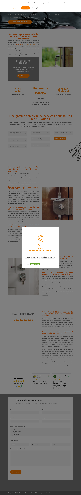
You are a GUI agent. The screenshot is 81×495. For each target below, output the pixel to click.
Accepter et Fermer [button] (35, 264)
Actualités (62, 3)
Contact (55, 3)
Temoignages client (45, 3)
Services (34, 3)
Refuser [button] (27, 264)
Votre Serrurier (25, 3)
